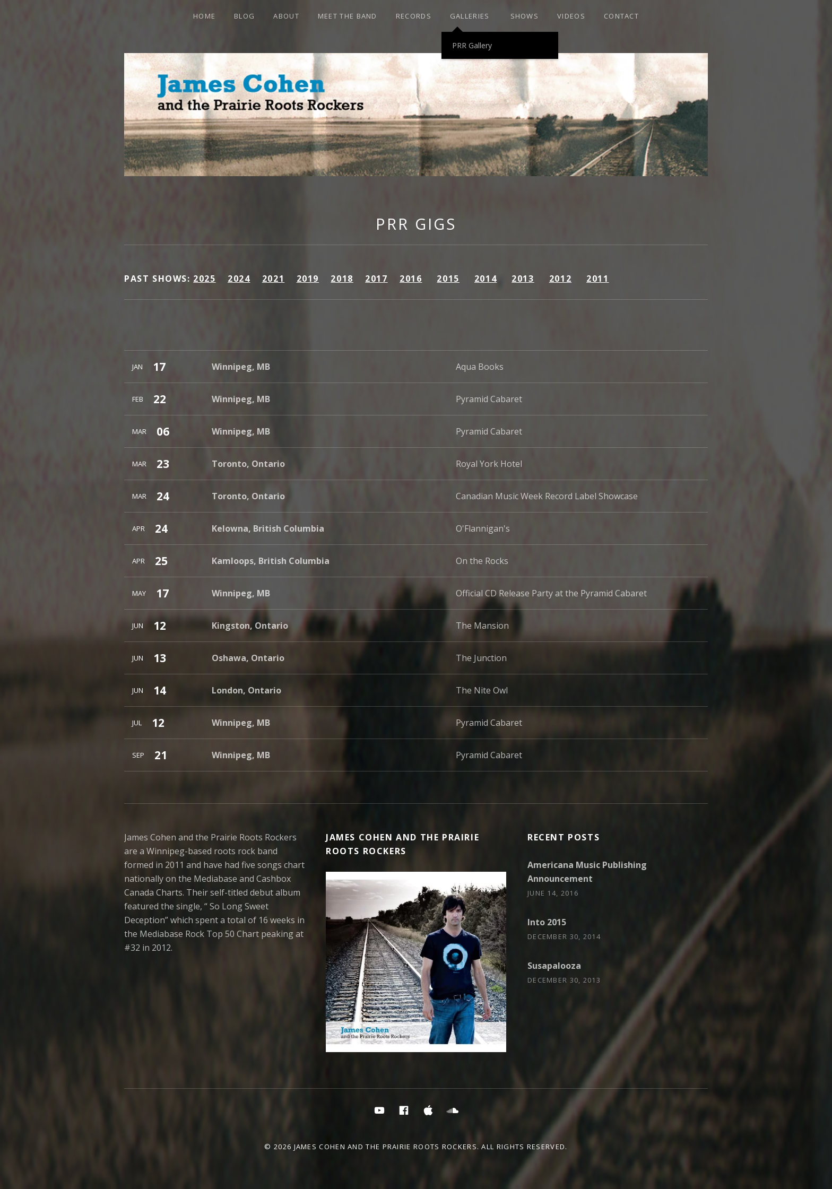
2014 (485, 278)
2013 (523, 278)
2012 (560, 278)
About (286, 16)
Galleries (470, 16)
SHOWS (524, 16)
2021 (273, 278)
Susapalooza (554, 965)
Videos (571, 16)
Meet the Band (347, 16)
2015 (448, 278)
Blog (244, 16)
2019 (308, 278)
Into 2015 (546, 922)
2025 (204, 278)
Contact (621, 16)
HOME (204, 16)
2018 (342, 278)
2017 (376, 278)
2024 (239, 278)
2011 (597, 278)
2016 (411, 278)
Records (413, 16)
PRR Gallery (472, 45)
